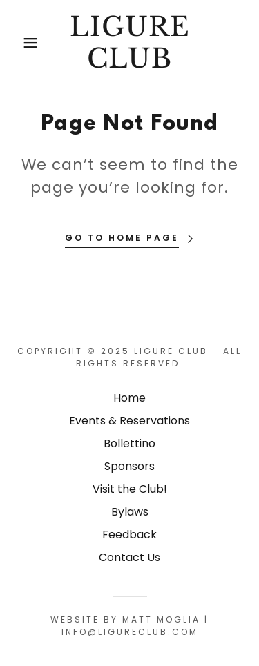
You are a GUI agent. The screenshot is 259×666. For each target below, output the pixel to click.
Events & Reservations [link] (129, 421)
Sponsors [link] (129, 466)
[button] (20, 43)
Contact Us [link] (129, 557)
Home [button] (129, 398)
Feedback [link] (129, 534)
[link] (129, 42)
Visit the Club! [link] (130, 489)
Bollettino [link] (129, 443)
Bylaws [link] (129, 512)
